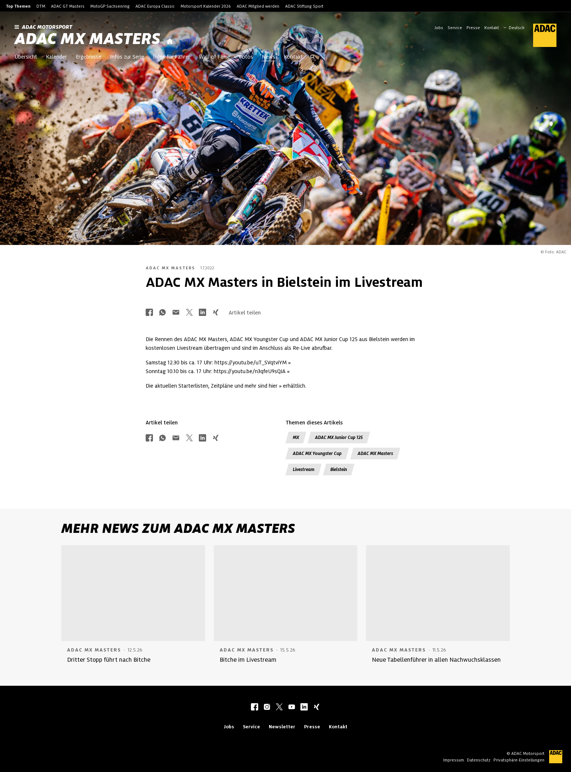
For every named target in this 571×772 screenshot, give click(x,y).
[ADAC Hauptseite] (540, 35)
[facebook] (254, 707)
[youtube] (291, 707)
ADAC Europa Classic (155, 6)
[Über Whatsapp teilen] (162, 312)
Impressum (453, 760)
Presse (473, 27)
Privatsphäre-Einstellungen (518, 760)
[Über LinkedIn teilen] (202, 312)
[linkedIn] (304, 707)
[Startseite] (170, 42)
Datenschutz (479, 760)
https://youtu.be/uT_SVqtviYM (250, 362)
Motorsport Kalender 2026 (206, 6)
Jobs (438, 27)
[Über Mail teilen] (176, 312)
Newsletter (282, 727)
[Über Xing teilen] (215, 312)
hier (273, 386)
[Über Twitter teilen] (189, 312)
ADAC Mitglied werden (258, 6)
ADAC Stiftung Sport (304, 6)
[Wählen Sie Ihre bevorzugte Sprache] (517, 27)
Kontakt (491, 27)
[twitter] (279, 707)
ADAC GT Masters (67, 6)
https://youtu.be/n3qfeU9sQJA (250, 371)
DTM (40, 6)
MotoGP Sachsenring (110, 6)
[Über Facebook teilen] (149, 312)
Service (455, 27)
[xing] (316, 707)
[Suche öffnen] (312, 58)
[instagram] (267, 707)
